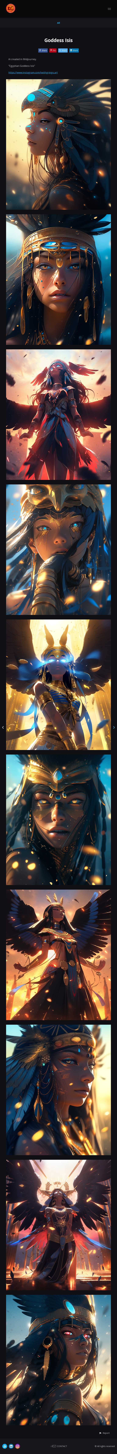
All (58, 22)
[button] (104, 1433)
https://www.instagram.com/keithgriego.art (33, 72)
